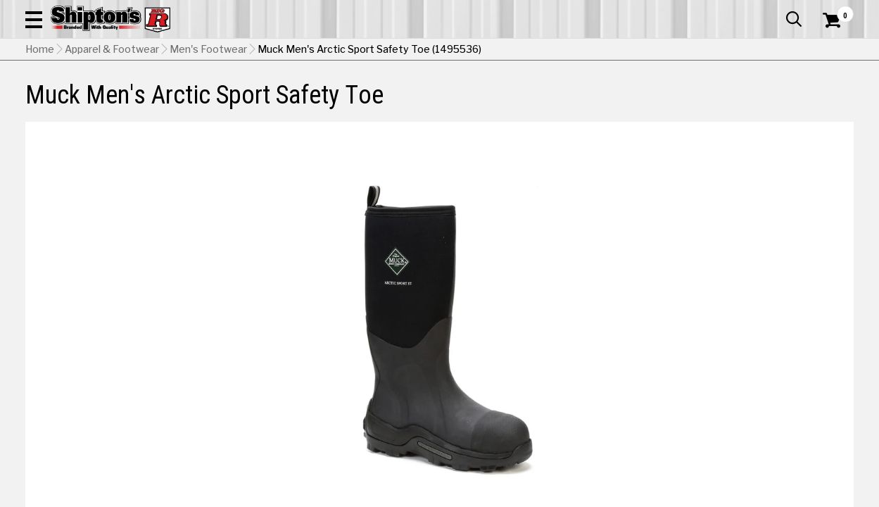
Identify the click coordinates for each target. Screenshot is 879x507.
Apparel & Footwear (79, 103)
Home (39, 137)
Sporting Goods (765, 103)
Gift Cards (713, 11)
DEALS (835, 103)
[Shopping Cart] (830, 50)
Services (834, 11)
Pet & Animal (681, 103)
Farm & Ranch (315, 103)
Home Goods (396, 103)
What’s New (775, 11)
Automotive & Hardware (204, 103)
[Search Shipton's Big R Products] (398, 51)
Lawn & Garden (598, 103)
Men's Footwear (208, 137)
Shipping (598, 400)
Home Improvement (494, 103)
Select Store (754, 400)
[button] (494, 51)
